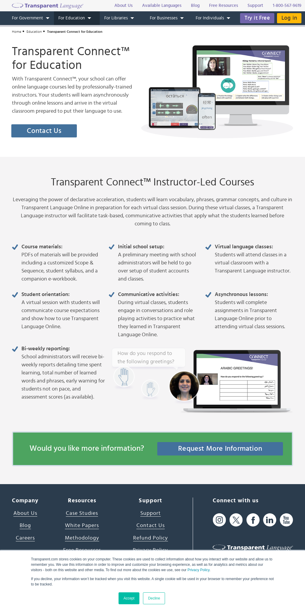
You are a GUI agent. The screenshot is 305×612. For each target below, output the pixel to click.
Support (150, 513)
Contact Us (44, 130)
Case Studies (82, 513)
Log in (289, 18)
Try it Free (257, 18)
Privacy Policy (198, 570)
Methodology (82, 538)
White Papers (82, 525)
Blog (25, 525)
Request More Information (220, 448)
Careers (25, 538)
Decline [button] (154, 598)
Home (16, 31)
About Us (25, 513)
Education (34, 31)
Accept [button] (129, 598)
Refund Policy (150, 538)
